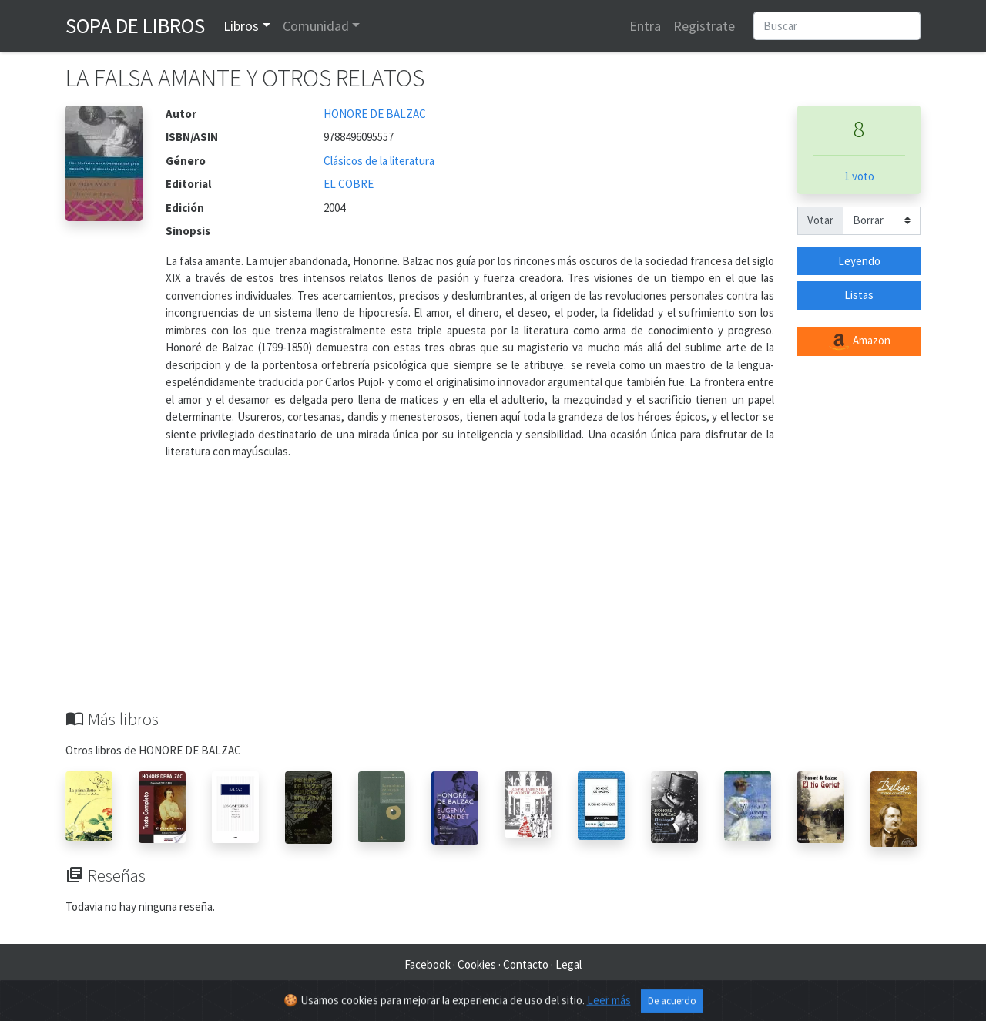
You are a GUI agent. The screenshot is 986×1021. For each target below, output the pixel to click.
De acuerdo (672, 1007)
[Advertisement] (493, 593)
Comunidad (316, 26)
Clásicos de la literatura (379, 160)
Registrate (704, 26)
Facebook (427, 964)
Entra (645, 26)
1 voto (859, 176)
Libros (241, 26)
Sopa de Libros (135, 25)
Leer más (609, 1006)
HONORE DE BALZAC (375, 113)
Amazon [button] (858, 341)
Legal (568, 964)
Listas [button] (859, 294)
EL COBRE (349, 183)
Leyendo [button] (859, 261)
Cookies (477, 964)
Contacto (525, 964)
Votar (820, 220)
